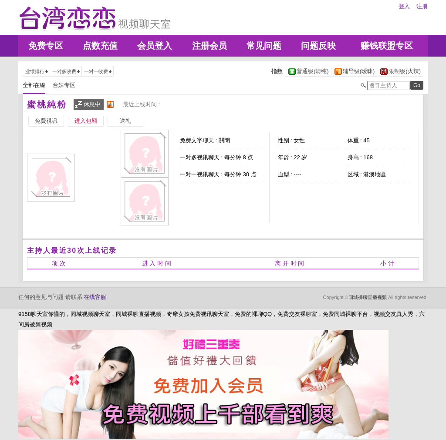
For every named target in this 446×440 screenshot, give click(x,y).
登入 (404, 6)
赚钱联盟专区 (387, 45)
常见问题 (264, 45)
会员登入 (154, 45)
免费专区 (45, 45)
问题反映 (318, 45)
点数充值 (100, 45)
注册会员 (209, 45)
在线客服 (95, 297)
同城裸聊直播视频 (367, 297)
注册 (422, 6)
